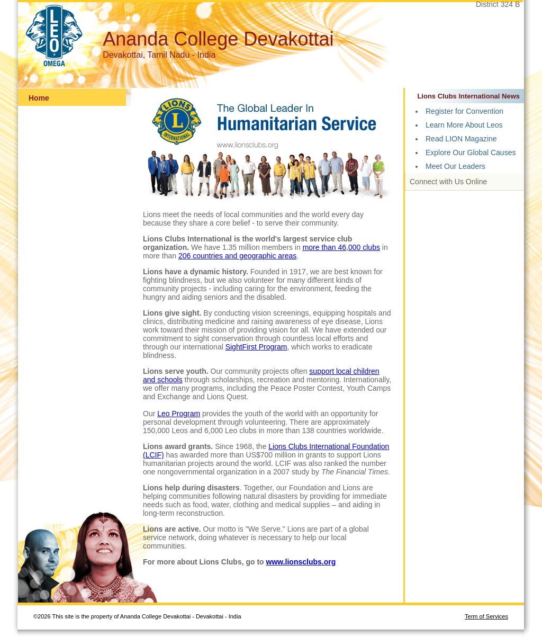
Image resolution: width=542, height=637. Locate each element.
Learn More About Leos (464, 125)
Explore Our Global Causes (471, 152)
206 (185, 256)
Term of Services (486, 616)
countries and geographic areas (244, 256)
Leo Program (178, 413)
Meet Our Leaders (455, 166)
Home (39, 98)
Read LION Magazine (461, 138)
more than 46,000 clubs (341, 247)
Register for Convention (464, 111)
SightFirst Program (256, 347)
